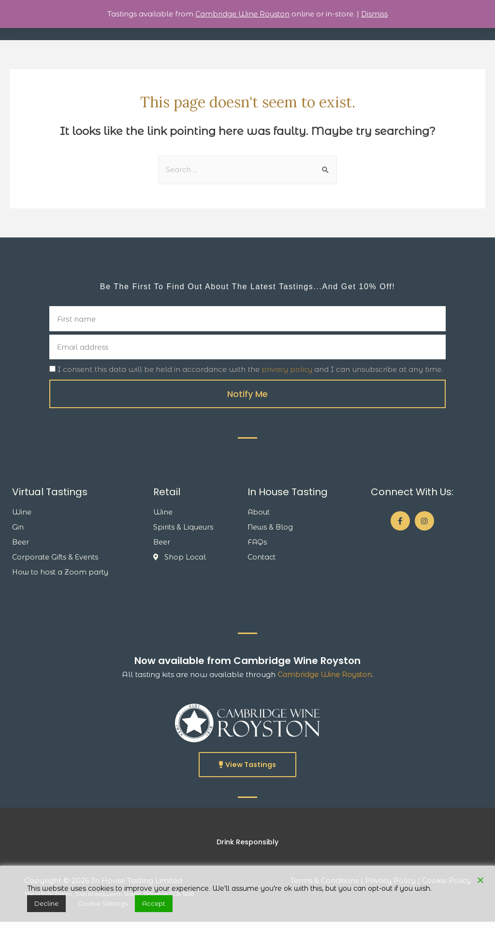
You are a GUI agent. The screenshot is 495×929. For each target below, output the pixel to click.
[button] (247, 771)
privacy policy (288, 373)
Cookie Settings (84, 905)
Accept (123, 905)
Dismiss (375, 13)
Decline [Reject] (40, 905)
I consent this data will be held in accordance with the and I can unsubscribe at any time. (251, 373)
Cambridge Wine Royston (325, 680)
